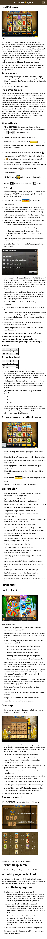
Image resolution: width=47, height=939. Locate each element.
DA (44, 2)
